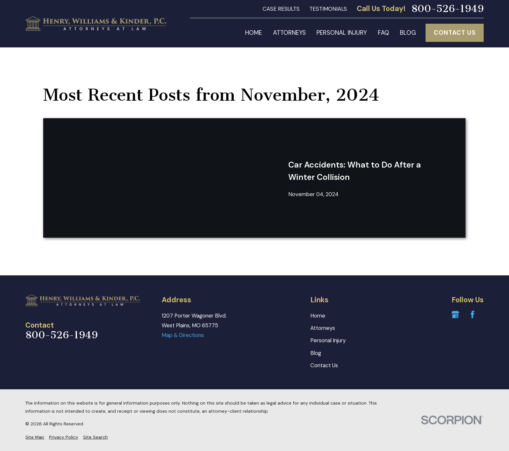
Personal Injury (328, 340)
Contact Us (454, 33)
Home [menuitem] (253, 33)
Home (317, 315)
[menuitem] (34, 437)
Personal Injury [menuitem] (342, 33)
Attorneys (322, 328)
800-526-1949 (447, 8)
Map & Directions (183, 335)
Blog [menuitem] (408, 33)
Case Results (281, 8)
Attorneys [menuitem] (289, 33)
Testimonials (328, 8)
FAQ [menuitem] (383, 33)
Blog (315, 353)
